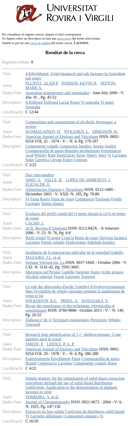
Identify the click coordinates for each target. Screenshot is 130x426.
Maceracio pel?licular (42, 272)
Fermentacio (111, 151)
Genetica (42, 160)
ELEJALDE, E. (38, 184)
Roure (75, 102)
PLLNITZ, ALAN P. (42, 83)
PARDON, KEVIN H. (79, 83)
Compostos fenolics (76, 146)
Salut (29, 160)
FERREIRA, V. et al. (42, 397)
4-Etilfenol (34, 102)
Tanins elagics (52, 203)
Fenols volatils (53, 242)
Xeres (80, 155)
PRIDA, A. (70, 301)
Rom (52, 155)
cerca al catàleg (40, 43)
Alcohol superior (39, 276)
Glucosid (32, 324)
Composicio (84, 199)
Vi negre (107, 102)
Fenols (116, 199)
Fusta (34, 199)
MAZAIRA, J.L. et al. (43, 257)
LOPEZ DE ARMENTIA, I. (88, 180)
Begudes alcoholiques (82, 151)
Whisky (40, 155)
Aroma (98, 146)
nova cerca (64, 38)
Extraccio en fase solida (44, 411)
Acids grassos (112, 272)
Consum (80, 160)
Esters (68, 160)
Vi (109, 155)
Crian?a (67, 238)
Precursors (99, 320)
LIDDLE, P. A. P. (61, 344)
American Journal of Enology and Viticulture (61, 136)
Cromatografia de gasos (44, 151)
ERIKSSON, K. (105, 131)
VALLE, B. (53, 180)
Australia (32, 107)
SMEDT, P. (34, 344)
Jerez (102, 155)
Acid (29, 155)
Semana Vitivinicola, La (44, 262)
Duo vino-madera (39, 175)
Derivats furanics (113, 238)
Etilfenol (51, 102)
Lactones (119, 155)
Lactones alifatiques (46, 416)
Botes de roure (86, 238)
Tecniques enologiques (71, 320)
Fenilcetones (76, 242)
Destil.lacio (66, 155)
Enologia (102, 199)
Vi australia (90, 102)
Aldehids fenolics (101, 242)
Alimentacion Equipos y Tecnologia (54, 189)
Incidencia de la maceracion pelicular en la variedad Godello (74, 252)
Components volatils (42, 146)
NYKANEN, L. (76, 131)
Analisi (110, 146)
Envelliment (61, 359)
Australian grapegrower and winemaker (57, 93)
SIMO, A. (33, 180)
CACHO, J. (34, 223)
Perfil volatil (35, 238)
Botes (112, 363)
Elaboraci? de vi (38, 320)
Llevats (56, 160)
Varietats (82, 272)
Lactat (64, 102)
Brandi (31, 363)
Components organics (81, 416)
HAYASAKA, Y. (95, 301)
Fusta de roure (62, 199)
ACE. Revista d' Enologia (46, 228)
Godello (68, 272)
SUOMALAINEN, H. (43, 131)
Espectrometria (37, 359)
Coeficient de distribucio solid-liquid (94, 411)
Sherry (91, 155)
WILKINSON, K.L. (41, 301)
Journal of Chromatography (47, 402)
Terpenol (88, 276)
